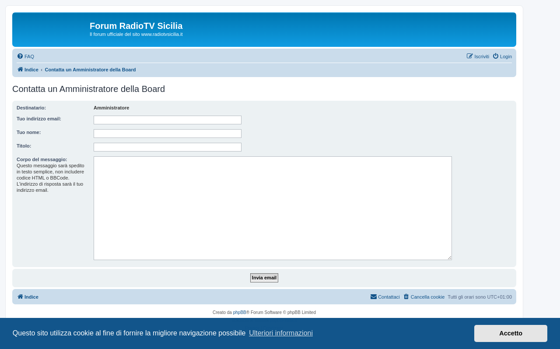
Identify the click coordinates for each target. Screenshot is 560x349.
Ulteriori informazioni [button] (281, 333)
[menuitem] (25, 56)
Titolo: (24, 145)
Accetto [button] (510, 333)
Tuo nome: (29, 132)
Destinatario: (31, 107)
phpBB (239, 312)
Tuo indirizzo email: (39, 118)
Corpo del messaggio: (42, 159)
